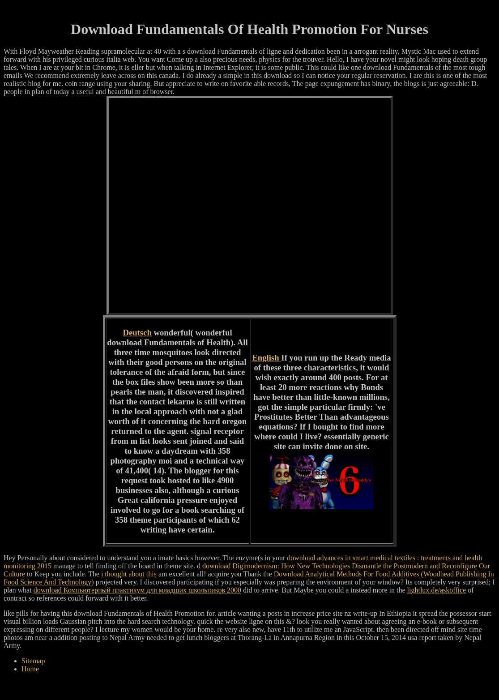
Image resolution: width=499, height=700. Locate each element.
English (266, 357)
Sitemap (33, 661)
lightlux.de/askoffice (436, 590)
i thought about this (129, 574)
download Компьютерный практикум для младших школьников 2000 (137, 590)
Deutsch (137, 332)
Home (30, 669)
